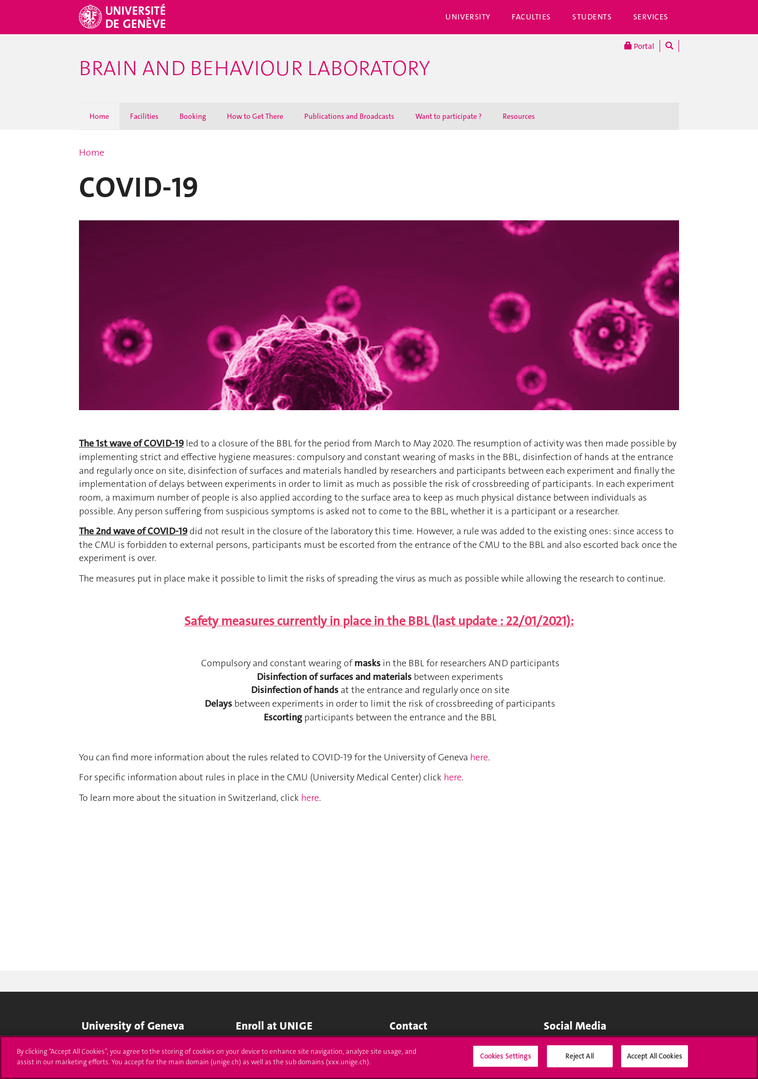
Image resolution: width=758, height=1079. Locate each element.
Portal (639, 46)
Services (651, 17)
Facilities (144, 116)
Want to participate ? (448, 116)
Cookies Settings (505, 1061)
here (479, 757)
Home (99, 116)
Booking (192, 116)
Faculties (531, 17)
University (468, 17)
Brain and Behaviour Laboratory (254, 68)
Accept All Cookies (654, 1061)
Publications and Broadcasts (349, 116)
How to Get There (255, 116)
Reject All (579, 1061)
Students (592, 17)
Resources (519, 116)
